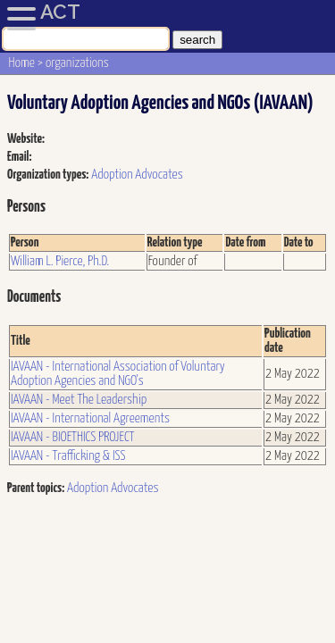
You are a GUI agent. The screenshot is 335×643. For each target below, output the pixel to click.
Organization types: (47, 174)
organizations (77, 63)
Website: (26, 139)
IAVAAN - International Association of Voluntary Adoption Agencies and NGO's (118, 374)
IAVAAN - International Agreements (90, 418)
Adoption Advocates (136, 174)
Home (22, 63)
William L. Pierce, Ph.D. (60, 261)
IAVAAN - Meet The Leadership (79, 399)
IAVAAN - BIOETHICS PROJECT (72, 437)
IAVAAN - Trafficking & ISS (68, 456)
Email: (19, 156)
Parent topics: (35, 488)
